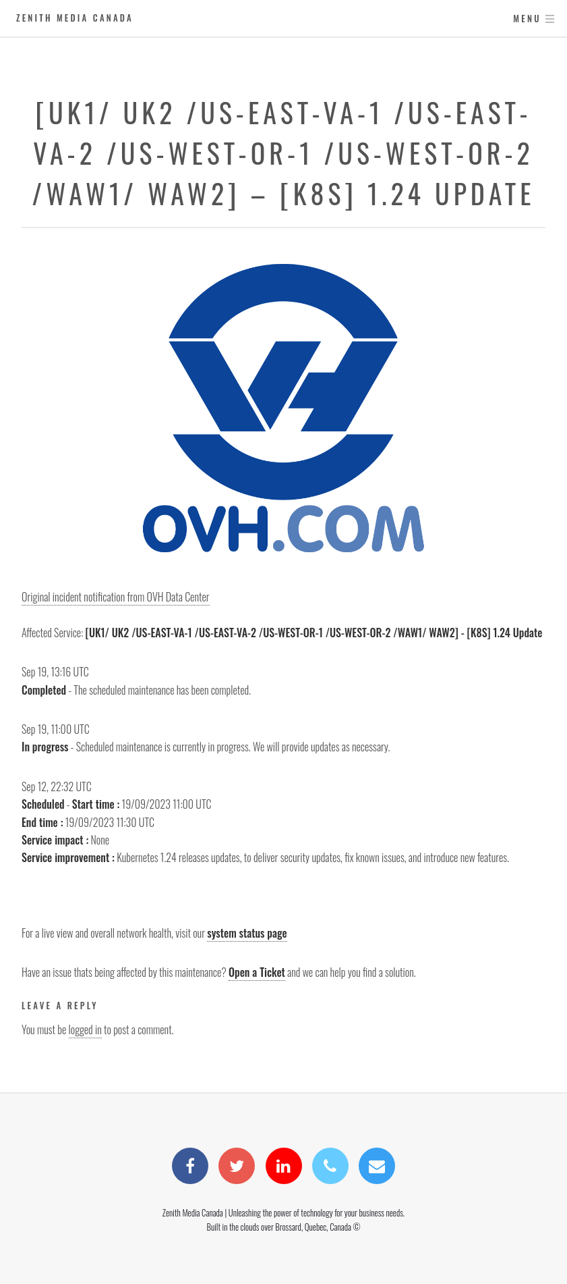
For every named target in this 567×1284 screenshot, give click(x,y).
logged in (85, 1029)
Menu (527, 18)
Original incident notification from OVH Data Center (116, 597)
